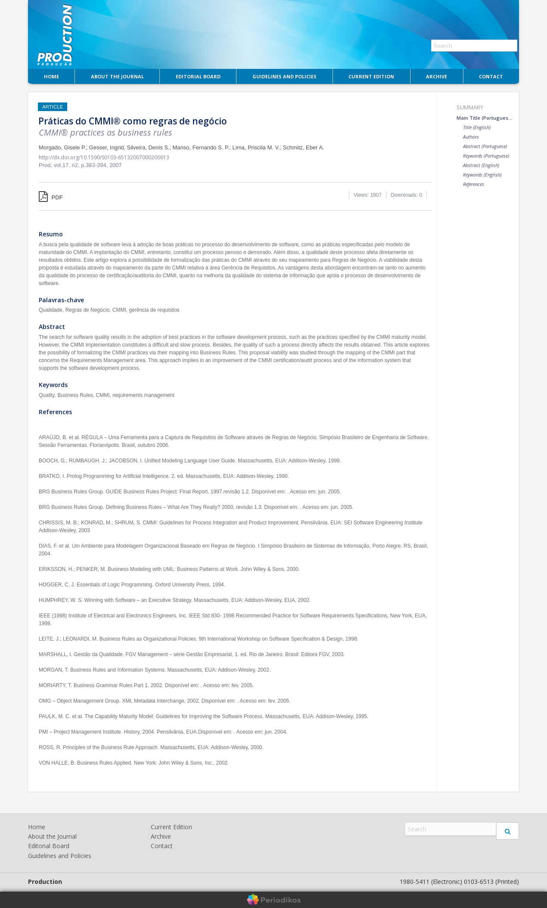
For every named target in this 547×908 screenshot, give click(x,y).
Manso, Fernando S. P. (201, 147)
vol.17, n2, (67, 165)
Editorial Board (198, 76)
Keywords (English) (482, 174)
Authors (471, 136)
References (473, 184)
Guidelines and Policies (284, 76)
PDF (51, 197)
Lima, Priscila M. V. (256, 147)
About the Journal (117, 76)
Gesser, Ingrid (106, 147)
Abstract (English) (481, 165)
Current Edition (371, 76)
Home (51, 76)
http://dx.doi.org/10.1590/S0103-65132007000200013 (104, 157)
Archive (436, 76)
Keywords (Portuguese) (486, 155)
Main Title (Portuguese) (485, 118)
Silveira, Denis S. (148, 147)
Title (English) (477, 127)
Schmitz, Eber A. (303, 147)
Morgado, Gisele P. (62, 147)
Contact (491, 76)
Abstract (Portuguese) (485, 146)
